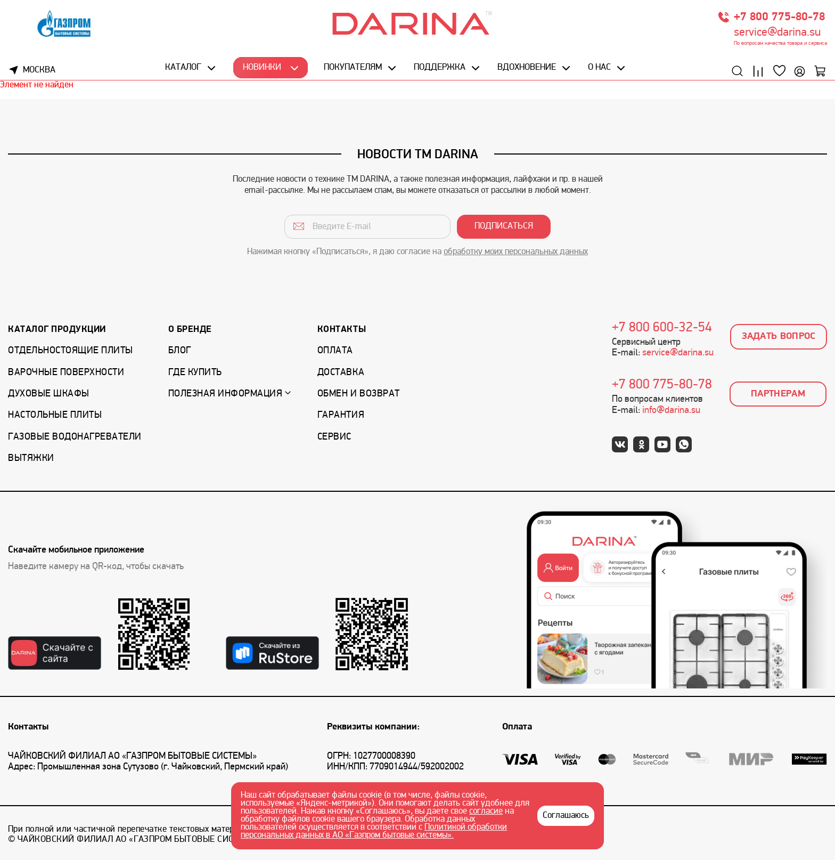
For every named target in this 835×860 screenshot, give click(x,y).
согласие (486, 811)
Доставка (340, 372)
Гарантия (340, 415)
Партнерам (778, 394)
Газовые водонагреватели (75, 437)
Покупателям (353, 67)
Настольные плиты (55, 415)
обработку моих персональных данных (516, 252)
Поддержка (439, 67)
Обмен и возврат (358, 394)
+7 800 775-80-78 (779, 17)
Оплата (335, 350)
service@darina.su (777, 32)
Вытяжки (31, 458)
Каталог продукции (57, 329)
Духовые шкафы (48, 394)
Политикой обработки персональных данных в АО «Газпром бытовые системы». (374, 831)
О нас (599, 67)
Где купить (195, 372)
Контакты (341, 329)
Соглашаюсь (566, 816)
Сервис (334, 437)
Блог (179, 350)
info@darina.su (671, 410)
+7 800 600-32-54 (662, 328)
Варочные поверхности (66, 372)
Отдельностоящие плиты (70, 350)
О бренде (190, 329)
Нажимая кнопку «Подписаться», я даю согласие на (417, 252)
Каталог (183, 67)
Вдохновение (526, 67)
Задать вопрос (779, 336)
